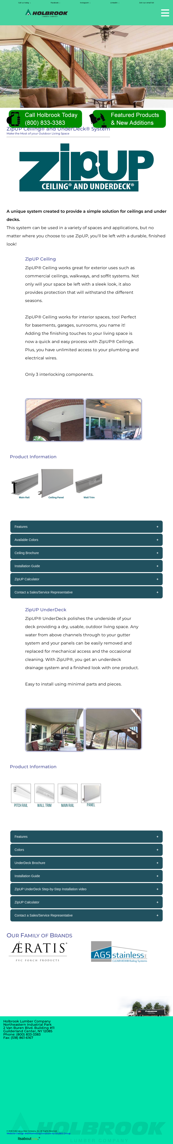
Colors (19, 850)
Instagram (84, 3)
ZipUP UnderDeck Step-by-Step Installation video (50, 889)
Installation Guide (27, 566)
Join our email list (146, 3)
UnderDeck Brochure (30, 863)
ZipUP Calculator (27, 579)
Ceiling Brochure (27, 553)
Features (21, 527)
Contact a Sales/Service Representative (44, 592)
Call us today (23, 3)
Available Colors (26, 540)
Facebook (54, 3)
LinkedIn (114, 3)
